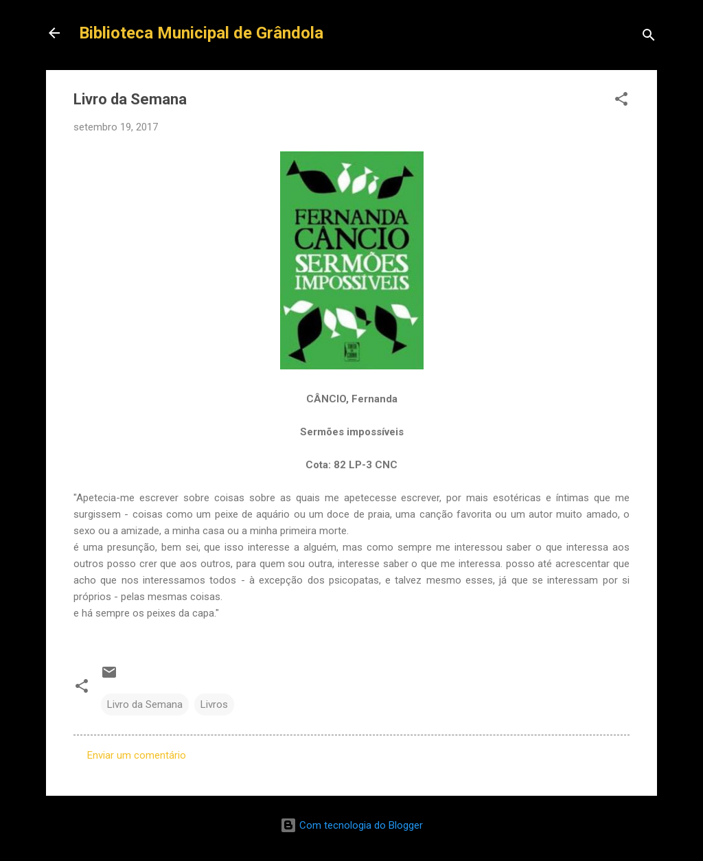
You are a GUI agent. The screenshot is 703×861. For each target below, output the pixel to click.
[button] (621, 101)
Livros (214, 704)
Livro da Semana (145, 704)
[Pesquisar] (649, 37)
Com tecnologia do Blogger (351, 825)
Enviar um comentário (136, 755)
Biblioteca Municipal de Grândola (201, 33)
